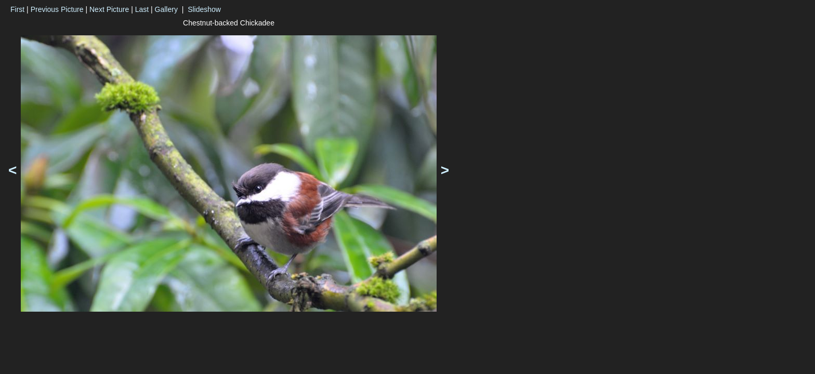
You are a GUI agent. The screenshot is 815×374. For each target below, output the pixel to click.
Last (142, 9)
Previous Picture (57, 9)
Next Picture (109, 9)
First (17, 9)
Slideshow (204, 9)
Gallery (166, 9)
